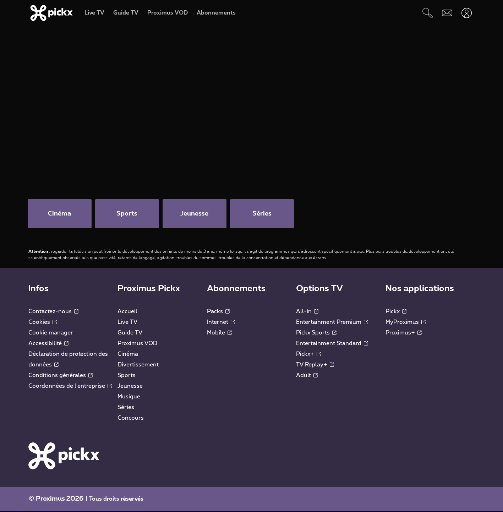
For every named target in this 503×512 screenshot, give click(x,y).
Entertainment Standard (332, 344)
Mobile (219, 334)
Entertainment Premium (332, 323)
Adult (307, 376)
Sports (126, 376)
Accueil (127, 312)
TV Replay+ (315, 366)
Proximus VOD (137, 344)
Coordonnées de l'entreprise (70, 387)
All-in (307, 312)
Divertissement (138, 366)
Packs (218, 312)
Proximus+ (404, 334)
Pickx (396, 312)
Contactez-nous (53, 312)
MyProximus (406, 323)
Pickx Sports (316, 334)
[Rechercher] (427, 13)
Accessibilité (48, 344)
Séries (125, 408)
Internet (221, 323)
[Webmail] (447, 13)
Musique (128, 398)
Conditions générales (60, 376)
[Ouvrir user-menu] (466, 13)
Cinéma (127, 355)
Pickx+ (308, 355)
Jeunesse (130, 387)
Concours (130, 419)
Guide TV (129, 334)
